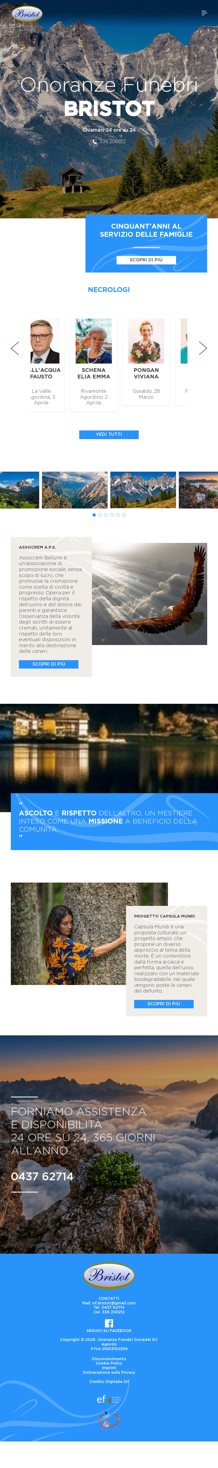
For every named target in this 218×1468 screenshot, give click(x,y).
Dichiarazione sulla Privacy (109, 1373)
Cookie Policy (109, 1363)
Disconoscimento (109, 1359)
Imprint (109, 1368)
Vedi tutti (109, 434)
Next (203, 348)
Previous (17, 348)
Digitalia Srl (117, 1382)
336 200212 (109, 141)
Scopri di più (146, 260)
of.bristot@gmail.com (114, 1303)
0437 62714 (42, 1177)
